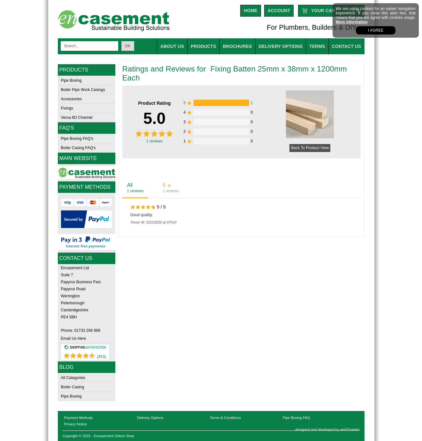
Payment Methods (78, 418)
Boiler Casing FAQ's (78, 148)
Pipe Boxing (71, 80)
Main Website (78, 158)
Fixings (67, 108)
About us (172, 46)
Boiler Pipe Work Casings (83, 89)
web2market (350, 429)
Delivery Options (150, 418)
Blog (66, 367)
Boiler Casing (72, 387)
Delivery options (281, 46)
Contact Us (346, 46)
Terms (317, 46)
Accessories (71, 99)
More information (352, 22)
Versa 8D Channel (77, 117)
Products (203, 46)
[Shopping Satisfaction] (85, 348)
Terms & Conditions (225, 418)
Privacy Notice (75, 424)
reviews (154, 141)
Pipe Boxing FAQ (296, 418)
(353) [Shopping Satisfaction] (101, 356)
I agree (376, 30)
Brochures (237, 46)
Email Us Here (73, 338)
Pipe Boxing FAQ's (77, 138)
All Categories (73, 378)
